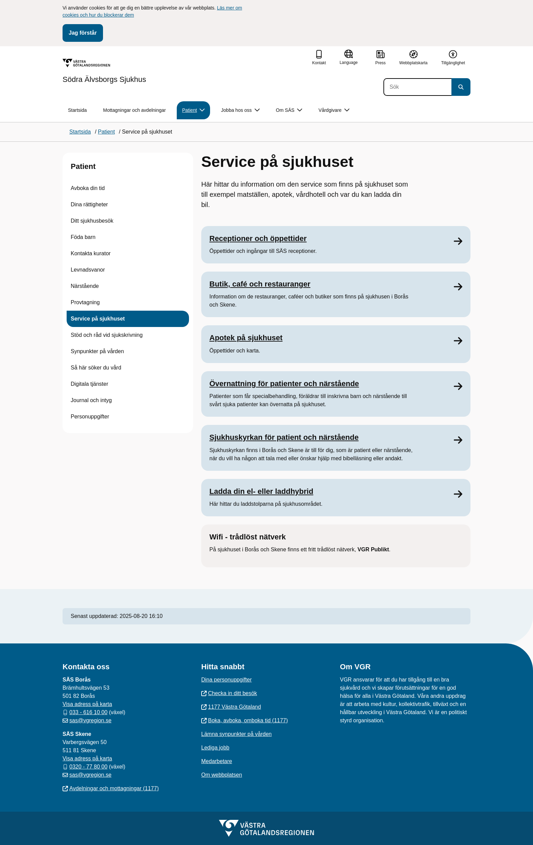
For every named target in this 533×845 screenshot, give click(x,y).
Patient (83, 166)
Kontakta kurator (90, 253)
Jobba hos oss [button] (240, 110)
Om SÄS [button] (289, 110)
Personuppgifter (90, 416)
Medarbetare (216, 761)
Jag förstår (83, 33)
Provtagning (85, 302)
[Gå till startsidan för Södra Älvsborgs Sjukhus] (104, 71)
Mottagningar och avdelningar (134, 110)
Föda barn (83, 237)
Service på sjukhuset (98, 319)
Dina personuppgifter (226, 680)
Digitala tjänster (89, 384)
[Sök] (417, 87)
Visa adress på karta (87, 704)
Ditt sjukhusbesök (92, 221)
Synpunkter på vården (97, 351)
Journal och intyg (91, 400)
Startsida (77, 110)
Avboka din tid (88, 188)
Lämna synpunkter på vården (236, 734)
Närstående (85, 286)
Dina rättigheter (89, 204)
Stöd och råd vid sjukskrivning (107, 335)
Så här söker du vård (96, 367)
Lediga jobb (215, 748)
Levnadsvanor (88, 270)
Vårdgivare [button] (334, 110)
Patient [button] (193, 110)
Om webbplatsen (221, 775)
